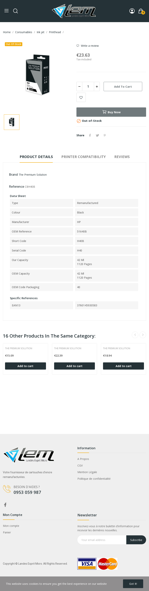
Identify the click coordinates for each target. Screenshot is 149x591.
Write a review (89, 46)
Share (90, 135)
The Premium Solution (33, 174)
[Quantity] (88, 86)
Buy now (111, 112)
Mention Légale (87, 472)
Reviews (122, 156)
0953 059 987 (27, 492)
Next (142, 335)
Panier (7, 532)
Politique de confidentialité (94, 478)
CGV (80, 465)
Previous (135, 335)
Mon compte (11, 526)
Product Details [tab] (36, 156)
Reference (16, 186)
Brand (13, 174)
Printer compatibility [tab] (83, 156)
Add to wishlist (81, 97)
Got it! (133, 584)
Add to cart (123, 86)
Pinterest (104, 135)
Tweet (97, 135)
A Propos (83, 459)
